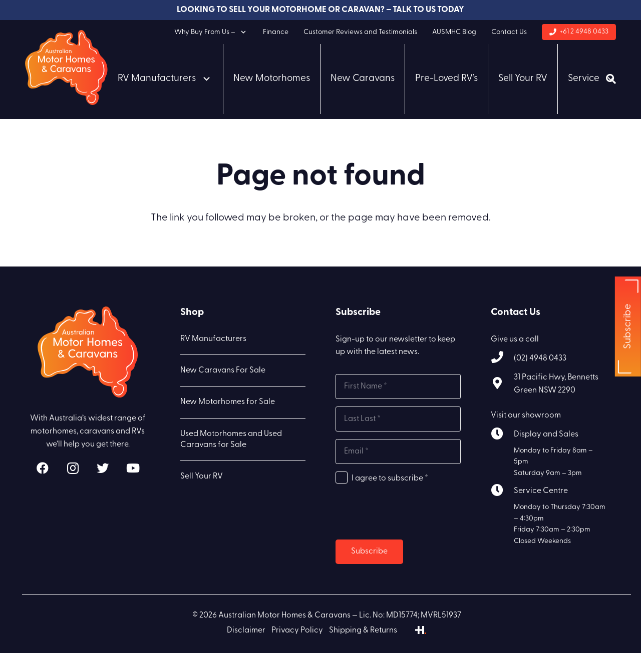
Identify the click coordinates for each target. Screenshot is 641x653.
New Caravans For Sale (222, 370)
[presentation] (412, 512)
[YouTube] (133, 468)
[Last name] (398, 419)
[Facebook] (43, 468)
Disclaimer (246, 630)
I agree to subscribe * (390, 478)
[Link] (66, 67)
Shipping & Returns (363, 630)
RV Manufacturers (213, 339)
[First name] (398, 386)
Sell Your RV (201, 476)
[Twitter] (103, 468)
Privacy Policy (297, 630)
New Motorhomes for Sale (227, 402)
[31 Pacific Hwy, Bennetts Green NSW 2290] (502, 384)
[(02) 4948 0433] (502, 358)
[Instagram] (73, 468)
